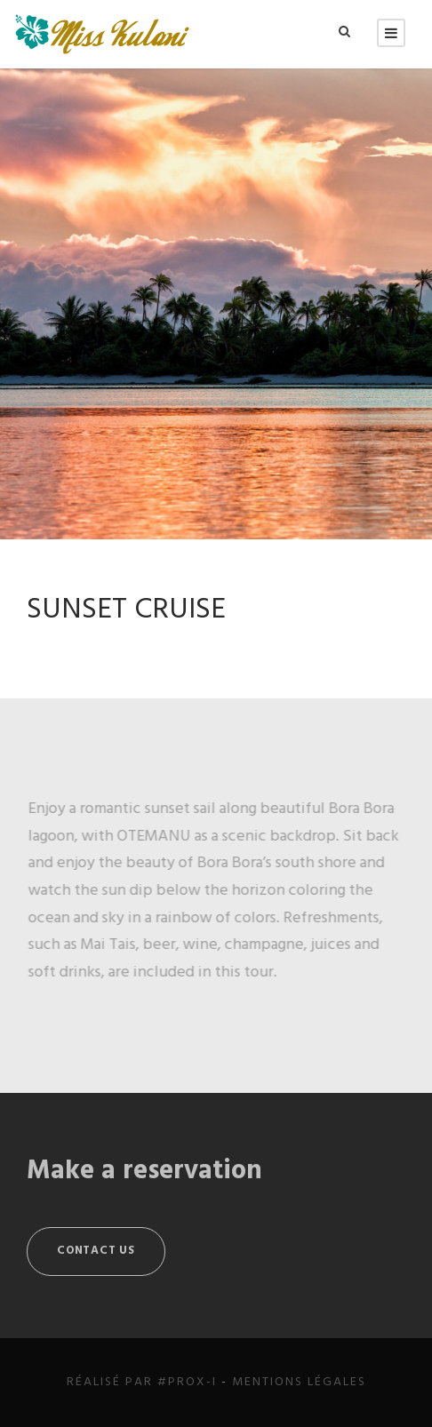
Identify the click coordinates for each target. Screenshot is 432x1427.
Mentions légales (299, 1382)
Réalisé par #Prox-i (142, 1382)
